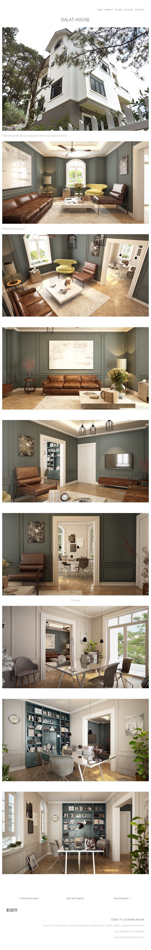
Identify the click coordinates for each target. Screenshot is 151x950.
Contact (139, 10)
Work (100, 10)
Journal (128, 10)
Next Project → (122, 898)
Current (108, 10)
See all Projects (75, 898)
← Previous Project (28, 898)
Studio (119, 10)
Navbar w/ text (14, 10)
